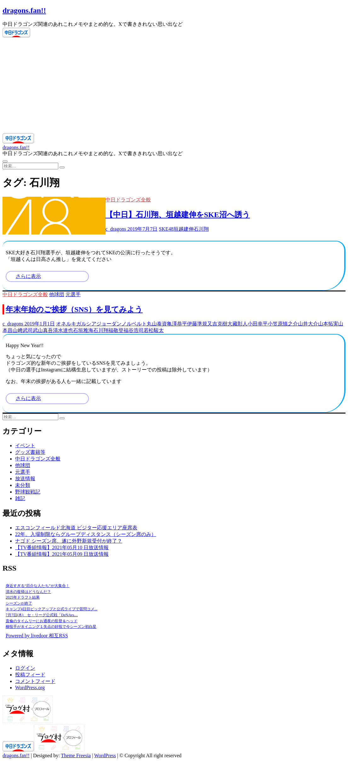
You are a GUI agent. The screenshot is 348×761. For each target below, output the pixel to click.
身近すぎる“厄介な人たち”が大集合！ (38, 585)
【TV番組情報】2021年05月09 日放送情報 (62, 554)
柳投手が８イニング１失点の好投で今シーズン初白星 (51, 626)
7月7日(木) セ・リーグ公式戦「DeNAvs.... (42, 615)
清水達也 (63, 330)
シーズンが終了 (19, 603)
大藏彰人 (237, 323)
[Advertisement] (174, 86)
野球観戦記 (27, 491)
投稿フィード (30, 674)
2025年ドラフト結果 (23, 597)
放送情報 (25, 478)
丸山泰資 (157, 323)
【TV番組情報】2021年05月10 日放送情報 (62, 547)
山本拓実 (328, 323)
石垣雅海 (83, 330)
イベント (25, 445)
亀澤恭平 (177, 323)
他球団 (56, 294)
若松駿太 (154, 330)
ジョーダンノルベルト (121, 323)
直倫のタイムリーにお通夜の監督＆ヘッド (41, 621)
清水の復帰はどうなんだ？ (28, 591)
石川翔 (201, 229)
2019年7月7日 (141, 229)
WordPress (105, 755)
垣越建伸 (184, 229)
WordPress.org (30, 687)
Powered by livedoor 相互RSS (37, 635)
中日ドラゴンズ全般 (128, 199)
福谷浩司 (133, 330)
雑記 (20, 498)
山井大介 (308, 323)
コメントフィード (35, 681)
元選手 (73, 294)
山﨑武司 (23, 330)
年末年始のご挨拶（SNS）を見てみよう (74, 309)
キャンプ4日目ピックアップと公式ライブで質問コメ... (51, 609)
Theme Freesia (76, 755)
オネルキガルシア (76, 323)
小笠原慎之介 (283, 323)
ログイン (25, 668)
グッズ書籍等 (30, 452)
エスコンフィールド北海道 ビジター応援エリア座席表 (76, 527)
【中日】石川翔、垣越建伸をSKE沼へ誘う (178, 215)
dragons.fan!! (24, 10)
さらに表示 (28, 276)
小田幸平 (258, 323)
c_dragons (116, 229)
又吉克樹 (217, 323)
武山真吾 (43, 330)
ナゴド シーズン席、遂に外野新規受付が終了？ (68, 541)
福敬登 (115, 330)
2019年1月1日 (39, 323)
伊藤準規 (197, 323)
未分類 (22, 485)
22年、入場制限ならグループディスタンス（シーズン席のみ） (85, 534)
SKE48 (166, 229)
